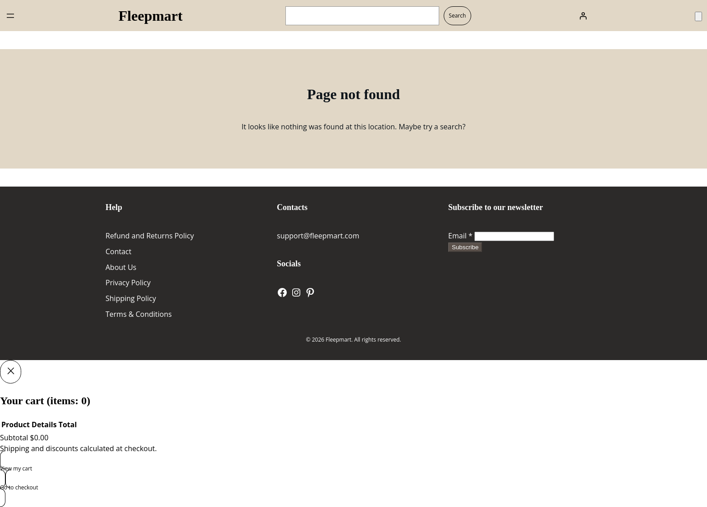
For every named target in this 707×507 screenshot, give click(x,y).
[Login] (583, 16)
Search (457, 15)
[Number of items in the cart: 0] (698, 16)
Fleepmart (151, 16)
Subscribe (465, 247)
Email (460, 236)
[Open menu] (10, 15)
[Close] (10, 372)
